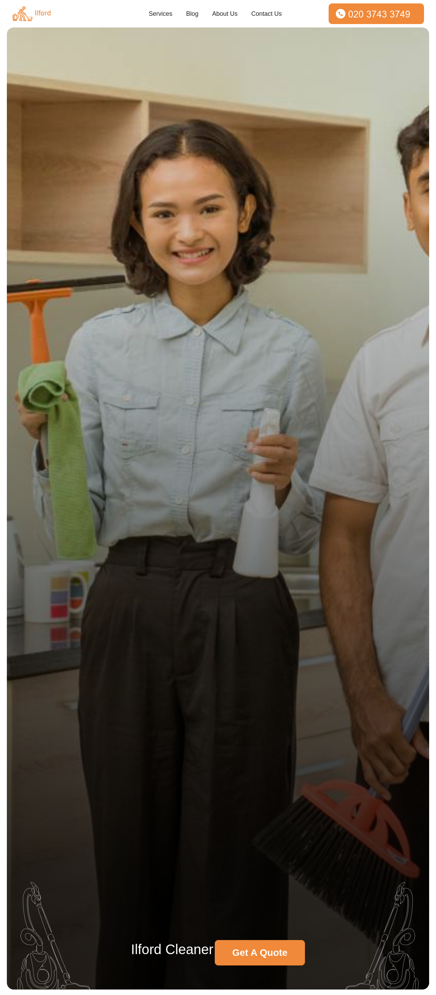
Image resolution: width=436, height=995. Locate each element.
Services (160, 13)
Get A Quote (259, 952)
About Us (224, 13)
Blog (192, 13)
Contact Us (266, 13)
